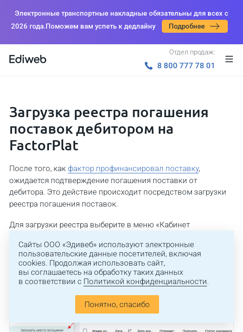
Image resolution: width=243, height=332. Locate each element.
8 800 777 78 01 (180, 65)
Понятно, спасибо (117, 304)
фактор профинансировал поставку (133, 168)
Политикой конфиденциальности (145, 281)
